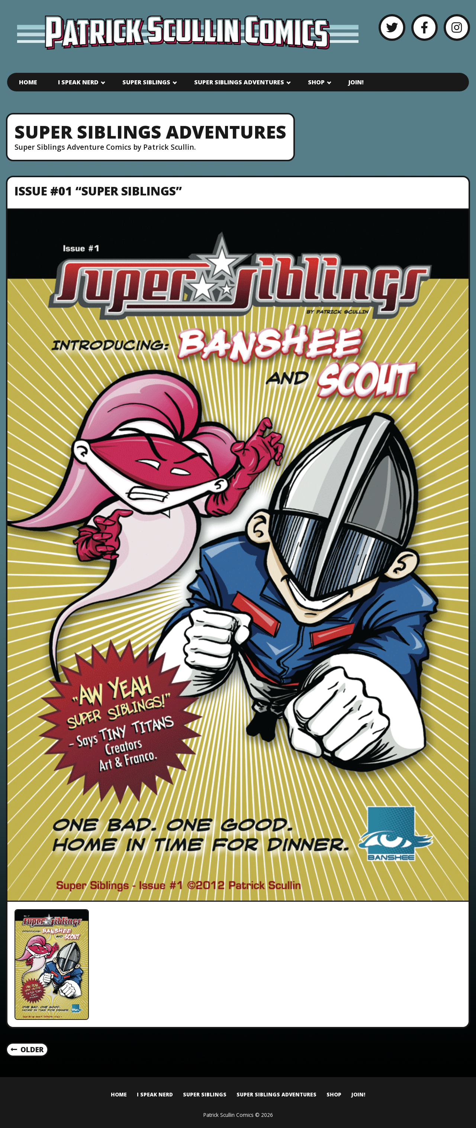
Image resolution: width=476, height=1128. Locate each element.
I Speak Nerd (78, 82)
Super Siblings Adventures (239, 82)
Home (28, 82)
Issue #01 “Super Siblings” (98, 191)
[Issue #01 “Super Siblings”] (238, 555)
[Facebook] (424, 27)
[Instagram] (457, 27)
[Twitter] (392, 27)
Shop (316, 82)
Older (27, 1049)
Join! (356, 82)
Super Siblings (146, 82)
